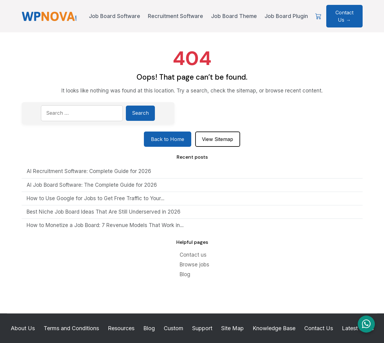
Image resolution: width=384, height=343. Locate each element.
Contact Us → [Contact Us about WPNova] (344, 16)
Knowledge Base (274, 328)
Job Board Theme (234, 16)
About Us (23, 328)
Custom (173, 328)
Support (202, 328)
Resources (121, 328)
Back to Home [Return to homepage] (167, 139)
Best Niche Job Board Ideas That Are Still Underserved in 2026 (104, 212)
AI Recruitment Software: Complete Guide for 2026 (89, 171)
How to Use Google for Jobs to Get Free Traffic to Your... (95, 198)
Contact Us (318, 328)
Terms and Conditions (71, 328)
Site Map (232, 328)
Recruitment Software (175, 16)
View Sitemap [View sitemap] (217, 139)
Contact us (193, 255)
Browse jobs (194, 265)
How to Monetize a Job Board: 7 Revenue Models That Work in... (105, 225)
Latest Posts (358, 328)
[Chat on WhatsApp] (366, 324)
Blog (185, 274)
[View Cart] (318, 16)
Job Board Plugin (286, 16)
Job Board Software (114, 16)
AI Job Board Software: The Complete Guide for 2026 (92, 185)
